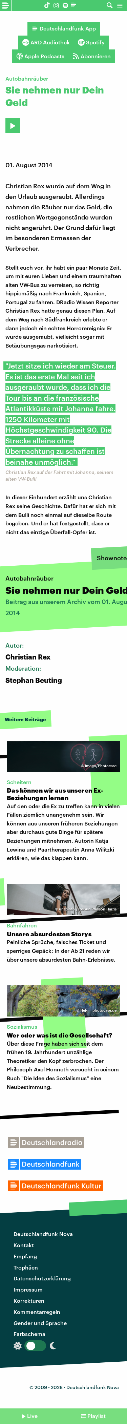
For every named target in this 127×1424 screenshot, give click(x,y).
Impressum (28, 1289)
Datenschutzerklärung (42, 1278)
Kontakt (24, 1245)
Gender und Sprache (40, 1323)
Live (32, 1415)
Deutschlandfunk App (63, 28)
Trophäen (26, 1267)
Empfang (25, 1256)
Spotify (91, 42)
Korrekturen (29, 1300)
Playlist (96, 1415)
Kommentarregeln (37, 1311)
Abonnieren (91, 56)
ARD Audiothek (46, 42)
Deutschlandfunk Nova (43, 1234)
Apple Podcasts (40, 56)
